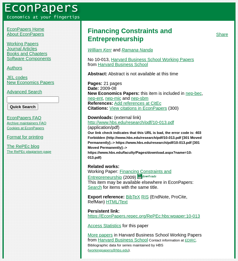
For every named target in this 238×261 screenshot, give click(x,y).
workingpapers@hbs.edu (109, 250)
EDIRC (190, 240)
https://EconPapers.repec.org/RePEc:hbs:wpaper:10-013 (144, 216)
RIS (145, 196)
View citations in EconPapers (138, 108)
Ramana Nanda (137, 49)
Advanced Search (24, 91)
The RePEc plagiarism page (29, 151)
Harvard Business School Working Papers (152, 59)
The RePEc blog (23, 146)
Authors (14, 67)
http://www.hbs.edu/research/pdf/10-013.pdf (131, 122)
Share (222, 34)
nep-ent (95, 98)
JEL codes (17, 77)
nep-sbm (139, 98)
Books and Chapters (27, 53)
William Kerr (100, 49)
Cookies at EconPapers (25, 128)
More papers (100, 234)
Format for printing (25, 137)
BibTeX (133, 196)
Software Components (29, 58)
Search (95, 187)
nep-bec (194, 93)
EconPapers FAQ (24, 117)
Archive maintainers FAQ (26, 123)
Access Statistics (104, 225)
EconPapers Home (25, 29)
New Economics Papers (30, 82)
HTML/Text (117, 201)
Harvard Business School (123, 64)
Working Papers (22, 43)
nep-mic (113, 98)
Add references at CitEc (137, 103)
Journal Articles (22, 48)
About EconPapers (25, 34)
